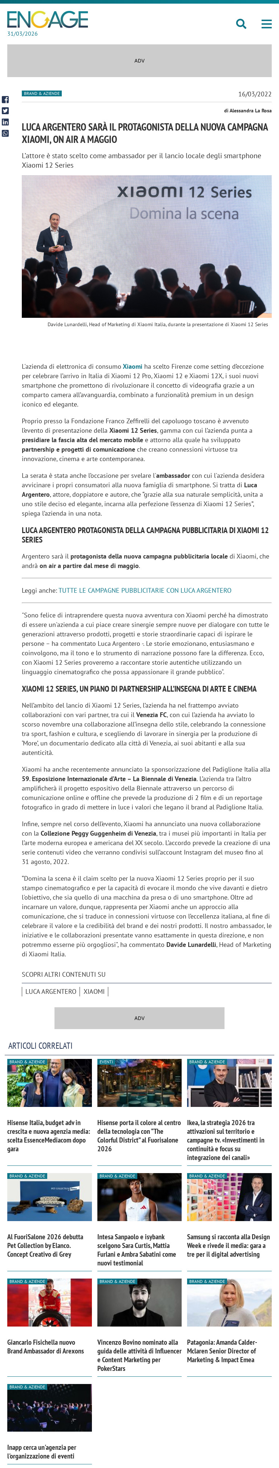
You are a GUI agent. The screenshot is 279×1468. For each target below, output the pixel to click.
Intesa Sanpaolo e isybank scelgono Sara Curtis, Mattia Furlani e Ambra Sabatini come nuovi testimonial (136, 1249)
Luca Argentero (50, 991)
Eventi (106, 1061)
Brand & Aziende (42, 93)
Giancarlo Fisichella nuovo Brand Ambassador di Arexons (45, 1346)
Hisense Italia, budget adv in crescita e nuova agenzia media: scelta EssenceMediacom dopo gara (48, 1135)
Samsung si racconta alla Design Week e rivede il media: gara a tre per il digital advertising (228, 1245)
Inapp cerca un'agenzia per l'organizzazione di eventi (41, 1451)
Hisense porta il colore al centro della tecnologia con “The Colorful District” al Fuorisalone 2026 (139, 1135)
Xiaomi (132, 366)
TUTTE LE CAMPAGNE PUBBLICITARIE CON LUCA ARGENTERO (144, 590)
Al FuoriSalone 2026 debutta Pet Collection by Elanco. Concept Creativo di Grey (45, 1245)
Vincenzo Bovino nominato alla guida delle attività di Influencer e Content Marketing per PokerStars (139, 1355)
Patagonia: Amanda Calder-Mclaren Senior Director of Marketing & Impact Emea (222, 1351)
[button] (267, 24)
